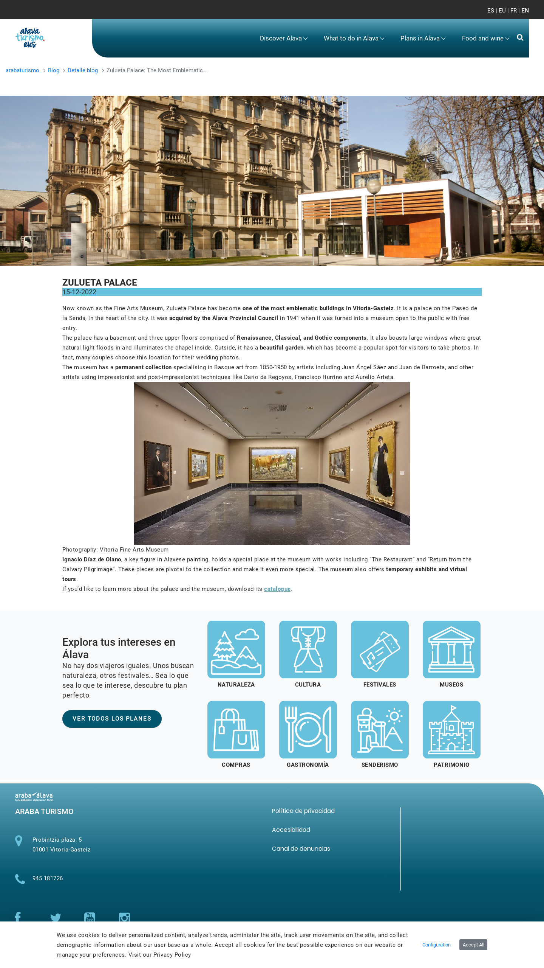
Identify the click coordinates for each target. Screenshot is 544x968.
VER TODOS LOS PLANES (112, 718)
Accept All (473, 945)
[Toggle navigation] (517, 15)
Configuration (436, 945)
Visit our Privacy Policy (159, 954)
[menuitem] (284, 38)
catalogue (277, 589)
